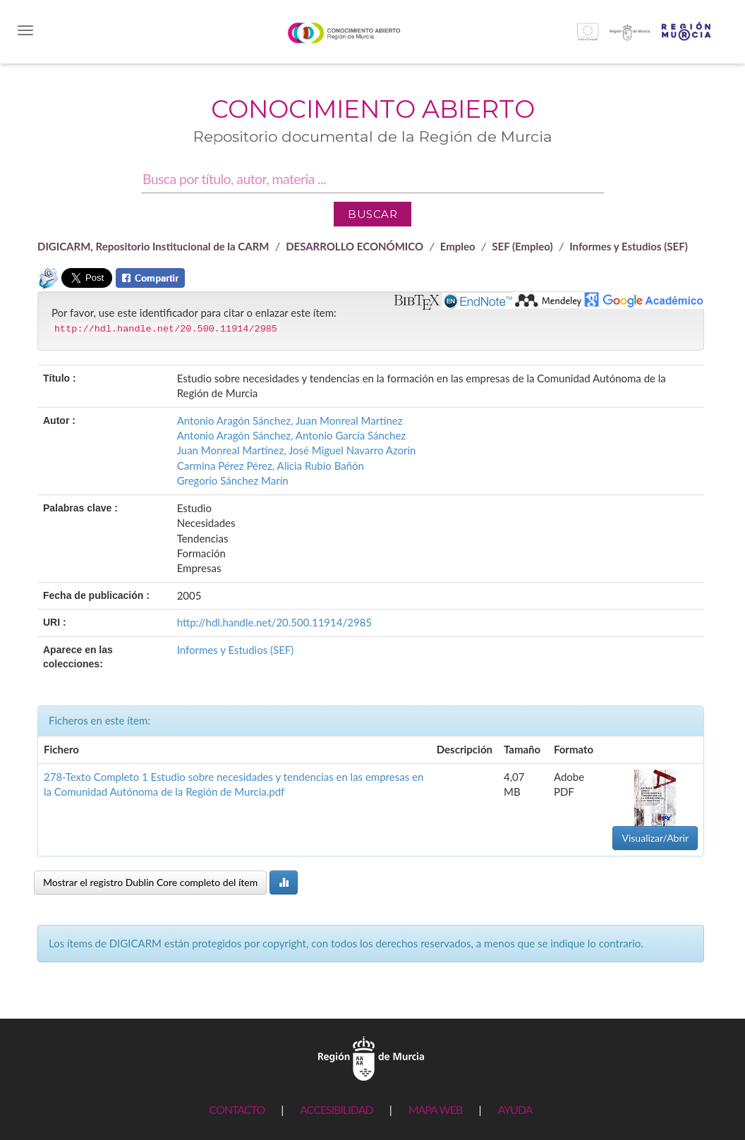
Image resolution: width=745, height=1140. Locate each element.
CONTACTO (237, 1109)
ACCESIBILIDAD (336, 1109)
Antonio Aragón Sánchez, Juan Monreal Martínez (290, 420)
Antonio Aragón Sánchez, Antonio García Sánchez (291, 435)
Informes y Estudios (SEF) (628, 246)
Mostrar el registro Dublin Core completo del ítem (150, 882)
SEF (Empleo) (522, 246)
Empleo (458, 246)
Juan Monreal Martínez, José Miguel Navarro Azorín (296, 450)
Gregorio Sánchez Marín (233, 480)
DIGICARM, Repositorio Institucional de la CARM (153, 246)
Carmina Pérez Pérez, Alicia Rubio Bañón (270, 465)
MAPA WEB (435, 1109)
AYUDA (514, 1109)
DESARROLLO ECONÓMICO (354, 246)
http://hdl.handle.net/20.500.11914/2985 (274, 622)
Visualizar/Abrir (655, 838)
